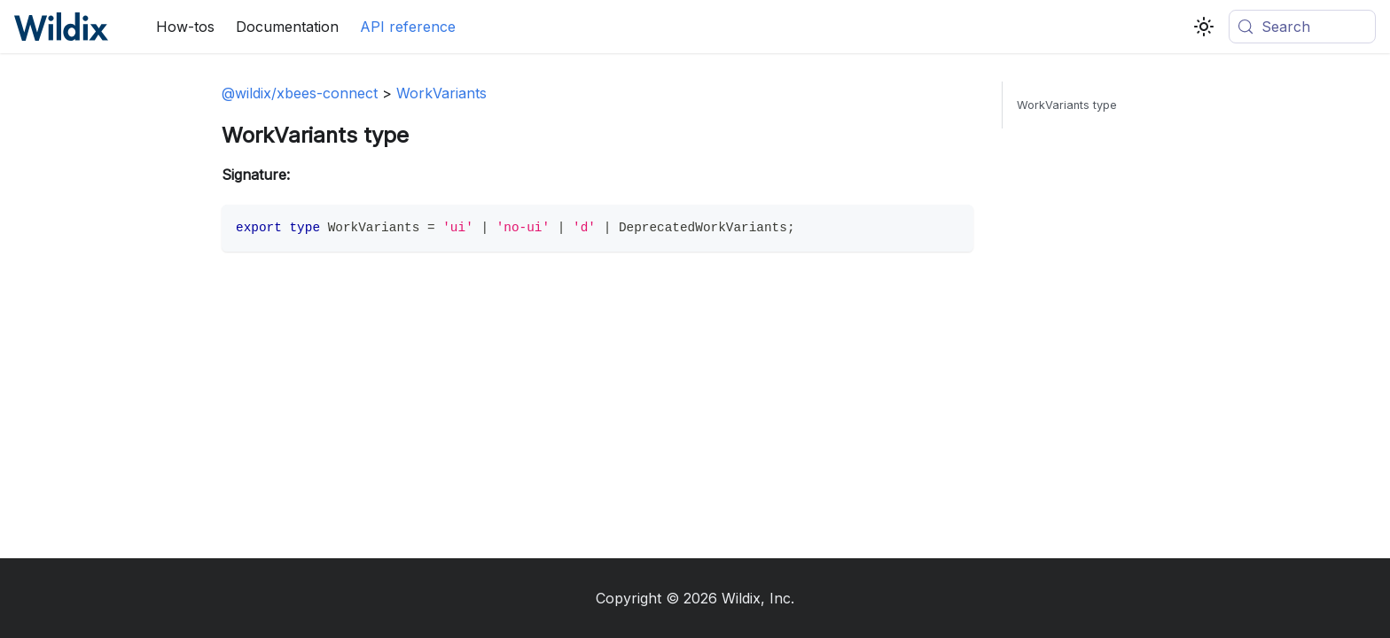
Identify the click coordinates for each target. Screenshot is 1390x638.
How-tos (185, 26)
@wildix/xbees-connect (300, 93)
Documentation (287, 26)
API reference (408, 26)
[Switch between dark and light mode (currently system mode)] (1204, 26)
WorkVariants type (1067, 105)
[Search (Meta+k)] (1302, 26)
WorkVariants (441, 93)
